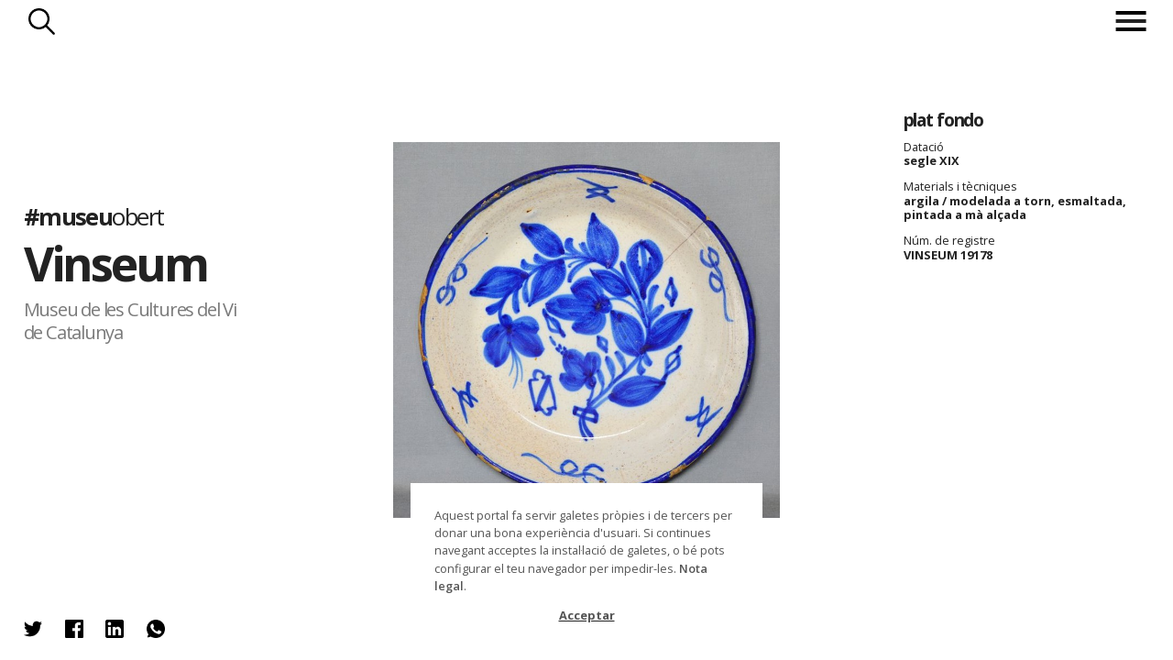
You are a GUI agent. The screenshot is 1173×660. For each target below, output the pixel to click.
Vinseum (116, 263)
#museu (94, 217)
